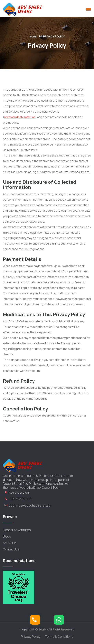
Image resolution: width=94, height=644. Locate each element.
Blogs (7, 536)
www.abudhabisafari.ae (19, 117)
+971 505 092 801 (21, 499)
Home (33, 36)
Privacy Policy (30, 636)
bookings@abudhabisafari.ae (30, 505)
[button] (87, 9)
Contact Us (11, 549)
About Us (9, 543)
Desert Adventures (17, 530)
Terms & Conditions (59, 636)
